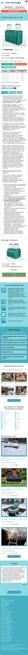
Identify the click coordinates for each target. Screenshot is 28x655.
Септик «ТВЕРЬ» (5, 623)
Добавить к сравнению (20, 64)
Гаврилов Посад (6, 421)
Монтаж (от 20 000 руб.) (16, 61)
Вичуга (18, 411)
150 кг (7, 55)
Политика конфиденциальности (11, 649)
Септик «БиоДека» (6, 612)
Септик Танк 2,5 (5, 78)
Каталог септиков (11, 13)
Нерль (18, 415)
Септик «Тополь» (6, 635)
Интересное (4, 608)
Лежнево (4, 424)
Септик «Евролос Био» (7, 622)
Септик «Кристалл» (6, 640)
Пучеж (4, 418)
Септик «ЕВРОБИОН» (7, 628)
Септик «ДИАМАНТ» (6, 632)
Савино (4, 428)
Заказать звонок (14, 11)
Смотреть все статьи (14, 556)
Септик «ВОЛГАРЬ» (6, 637)
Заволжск (18, 421)
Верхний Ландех (6, 411)
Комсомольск (5, 414)
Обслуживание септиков (9, 67)
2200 (12, 58)
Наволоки (4, 415)
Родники (18, 418)
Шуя (3, 429)
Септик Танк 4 (5, 80)
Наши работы (5, 605)
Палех (18, 425)
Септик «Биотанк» (6, 618)
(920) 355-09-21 (8, 7)
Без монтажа (5, 61)
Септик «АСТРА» (5, 630)
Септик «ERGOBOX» (6, 620)
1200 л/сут (14, 53)
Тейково (4, 419)
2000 (22, 58)
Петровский (19, 416)
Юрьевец (4, 420)
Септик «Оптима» (6, 613)
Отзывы (3, 607)
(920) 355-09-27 (19, 7)
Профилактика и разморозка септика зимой (13, 519)
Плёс (3, 426)
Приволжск (19, 426)
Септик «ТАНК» (21, 13)
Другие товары (5, 603)
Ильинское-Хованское (7, 413)
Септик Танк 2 (5, 76)
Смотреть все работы (14, 400)
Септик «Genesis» (5, 615)
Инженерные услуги (6, 602)
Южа (17, 429)
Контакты (3, 610)
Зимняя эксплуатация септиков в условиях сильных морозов (12, 459)
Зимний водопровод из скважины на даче (12, 548)
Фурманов (18, 419)
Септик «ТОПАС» (5, 625)
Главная (3, 13)
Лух (17, 424)
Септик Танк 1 (5, 73)
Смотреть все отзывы (14, 592)
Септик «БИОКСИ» (6, 627)
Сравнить (14, 276)
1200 (17, 58)
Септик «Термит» (6, 633)
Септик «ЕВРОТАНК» (6, 638)
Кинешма (4, 423)
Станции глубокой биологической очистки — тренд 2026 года (13, 490)
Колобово (18, 423)
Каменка (18, 413)
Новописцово (5, 425)
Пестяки (4, 416)
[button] (9, 280)
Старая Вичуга (19, 428)
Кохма (18, 414)
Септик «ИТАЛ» (5, 642)
